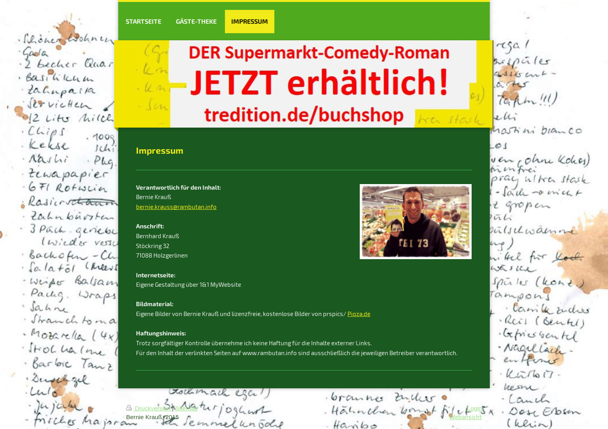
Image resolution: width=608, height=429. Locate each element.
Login (474, 408)
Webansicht (465, 416)
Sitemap (187, 408)
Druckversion (149, 408)
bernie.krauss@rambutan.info (176, 206)
